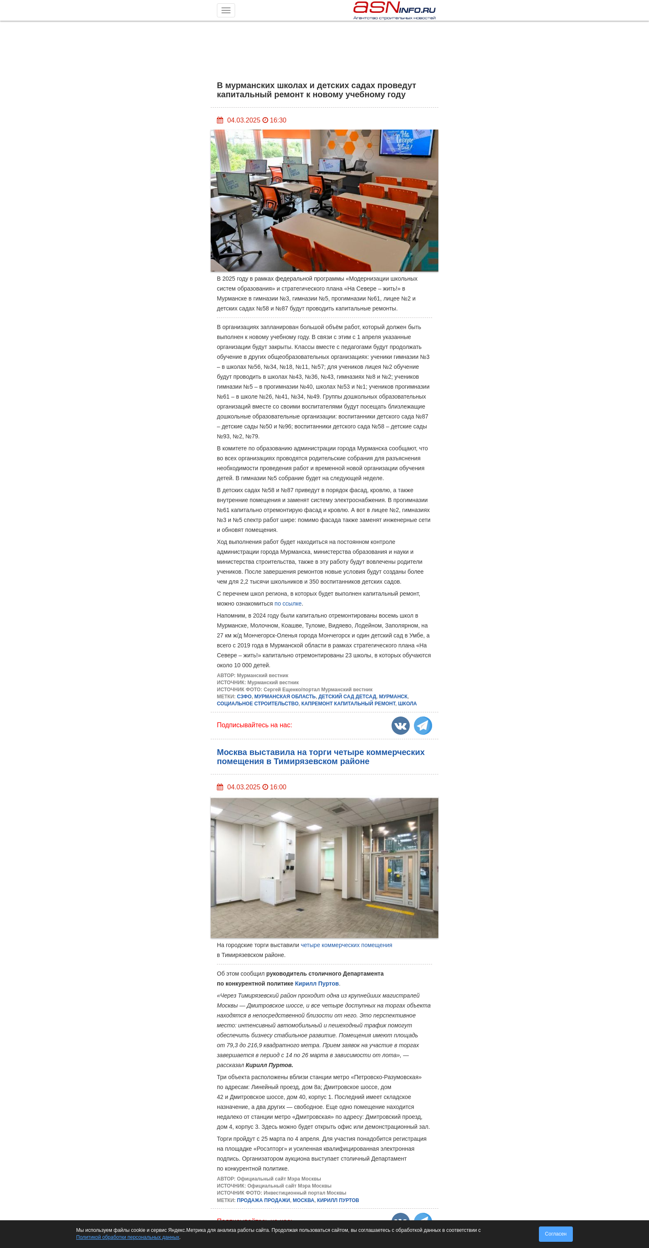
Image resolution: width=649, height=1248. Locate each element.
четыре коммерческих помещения (346, 945)
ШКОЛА (407, 704)
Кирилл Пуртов (317, 983)
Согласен (556, 1234)
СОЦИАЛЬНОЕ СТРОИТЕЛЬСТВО (257, 704)
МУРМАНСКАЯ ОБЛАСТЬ (285, 697)
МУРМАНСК (393, 697)
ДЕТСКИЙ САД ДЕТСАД (347, 697)
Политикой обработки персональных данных (127, 1237)
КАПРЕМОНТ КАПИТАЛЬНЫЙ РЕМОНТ (348, 704)
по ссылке (288, 603)
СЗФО (244, 697)
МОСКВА (303, 1200)
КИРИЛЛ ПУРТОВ (338, 1200)
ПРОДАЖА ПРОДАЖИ (263, 1200)
